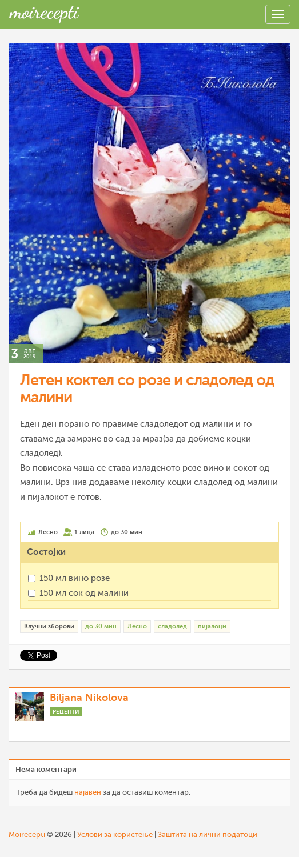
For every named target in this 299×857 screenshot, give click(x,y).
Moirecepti (27, 834)
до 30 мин (101, 626)
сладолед (172, 626)
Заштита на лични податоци (207, 834)
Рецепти (66, 711)
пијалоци (212, 626)
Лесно (137, 626)
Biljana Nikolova (89, 697)
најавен (87, 792)
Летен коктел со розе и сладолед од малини (147, 388)
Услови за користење (115, 834)
